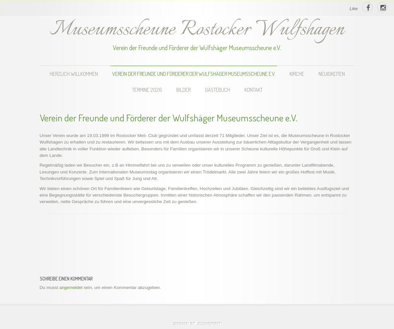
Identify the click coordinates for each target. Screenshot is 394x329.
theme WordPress (197, 323)
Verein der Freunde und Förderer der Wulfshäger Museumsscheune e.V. (194, 73)
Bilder (183, 89)
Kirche (297, 73)
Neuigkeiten (332, 73)
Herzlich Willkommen (74, 73)
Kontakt (253, 89)
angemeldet (71, 287)
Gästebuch (217, 89)
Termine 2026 (147, 89)
